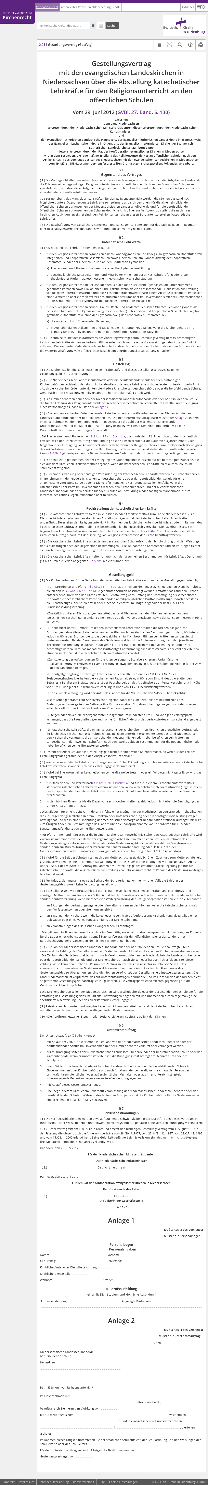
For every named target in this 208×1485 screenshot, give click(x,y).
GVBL (116, 7)
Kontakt (9, 1482)
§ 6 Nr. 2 (56, 453)
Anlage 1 (101, 407)
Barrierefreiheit (83, 1482)
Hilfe (102, 1482)
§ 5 (65, 374)
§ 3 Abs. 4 (79, 1035)
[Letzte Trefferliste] (101, 25)
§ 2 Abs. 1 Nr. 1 (156, 531)
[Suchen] (112, 25)
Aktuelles (188, 7)
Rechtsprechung (99, 7)
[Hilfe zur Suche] (93, 25)
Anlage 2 (181, 418)
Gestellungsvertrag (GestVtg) (65, 44)
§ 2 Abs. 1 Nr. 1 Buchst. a (108, 436)
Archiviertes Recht (73, 7)
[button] (201, 7)
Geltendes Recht (47, 7)
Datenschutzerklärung (54, 1482)
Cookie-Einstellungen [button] (123, 1482)
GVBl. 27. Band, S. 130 (142, 112)
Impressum (26, 1482)
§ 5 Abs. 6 (98, 561)
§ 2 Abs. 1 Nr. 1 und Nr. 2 (82, 591)
